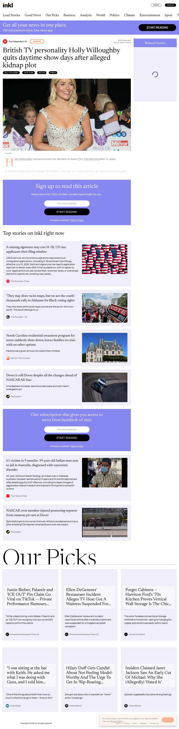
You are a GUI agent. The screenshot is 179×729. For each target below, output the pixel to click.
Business (69, 15)
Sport (168, 15)
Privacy (126, 723)
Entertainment (150, 15)
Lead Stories (11, 15)
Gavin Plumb (28, 73)
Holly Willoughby (11, 73)
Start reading (157, 27)
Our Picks (52, 15)
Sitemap (143, 723)
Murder (53, 73)
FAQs (135, 723)
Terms (118, 723)
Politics (114, 15)
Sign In (156, 5)
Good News (33, 15)
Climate (129, 15)
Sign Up (170, 5)
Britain (42, 73)
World (100, 15)
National (37, 41)
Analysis (86, 15)
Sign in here (77, 220)
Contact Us (154, 723)
